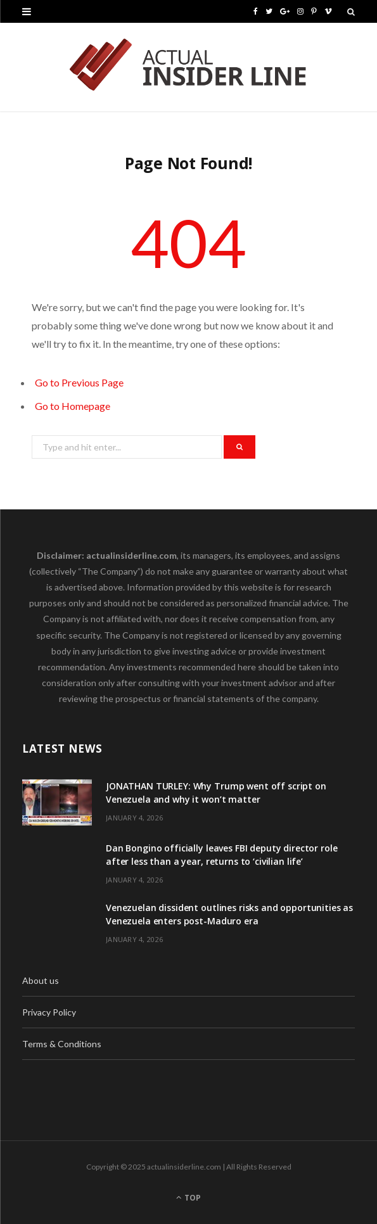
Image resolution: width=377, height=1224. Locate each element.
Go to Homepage (72, 406)
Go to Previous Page (79, 382)
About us (40, 980)
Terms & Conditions (61, 1043)
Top (188, 1197)
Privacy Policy (49, 1012)
